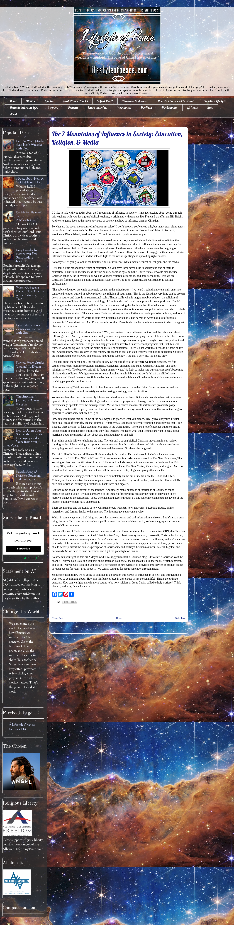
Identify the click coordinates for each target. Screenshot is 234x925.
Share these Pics (97, 108)
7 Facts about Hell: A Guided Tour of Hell (30, 181)
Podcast (73, 108)
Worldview (124, 108)
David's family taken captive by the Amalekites (29, 216)
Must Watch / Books (75, 101)
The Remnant (169, 108)
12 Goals (192, 108)
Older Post (180, 618)
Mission (31, 101)
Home (13, 101)
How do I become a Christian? (176, 101)
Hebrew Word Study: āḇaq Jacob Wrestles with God (30, 145)
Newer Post (57, 618)
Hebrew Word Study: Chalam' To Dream (30, 365)
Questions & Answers (135, 101)
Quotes (49, 101)
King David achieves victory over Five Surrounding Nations (29, 256)
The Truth (146, 108)
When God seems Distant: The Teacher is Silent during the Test (30, 293)
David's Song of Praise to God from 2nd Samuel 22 (28, 476)
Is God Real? (105, 101)
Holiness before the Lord (24, 108)
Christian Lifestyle (215, 101)
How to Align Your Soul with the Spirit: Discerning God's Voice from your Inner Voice (23, 438)
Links (210, 108)
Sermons (53, 108)
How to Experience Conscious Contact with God (28, 329)
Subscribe (23, 548)
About (13, 114)
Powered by (23, 558)
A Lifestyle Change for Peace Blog (22, 727)
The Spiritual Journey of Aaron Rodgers (27, 401)
